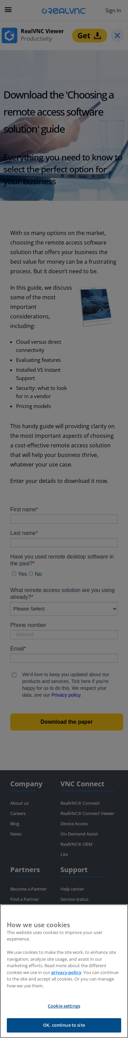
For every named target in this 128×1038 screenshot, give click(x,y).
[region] (64, 971)
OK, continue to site (64, 1025)
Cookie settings (64, 1006)
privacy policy (66, 972)
